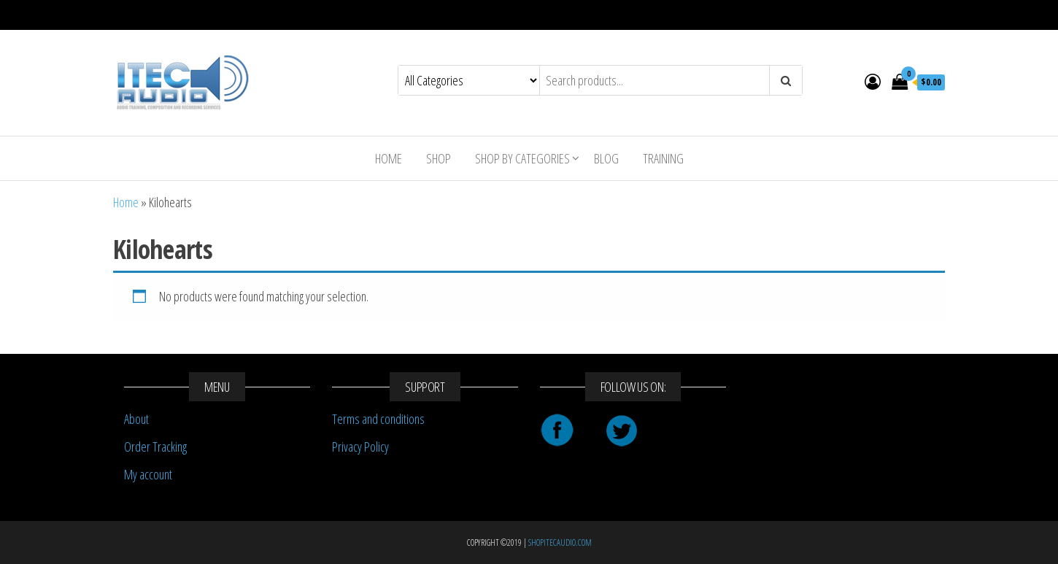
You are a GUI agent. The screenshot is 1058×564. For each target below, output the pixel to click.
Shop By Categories (522, 158)
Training (663, 158)
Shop (438, 158)
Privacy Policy (360, 446)
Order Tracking (155, 446)
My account (148, 474)
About (136, 419)
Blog (606, 158)
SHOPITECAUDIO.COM (560, 542)
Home (388, 158)
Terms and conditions (378, 419)
